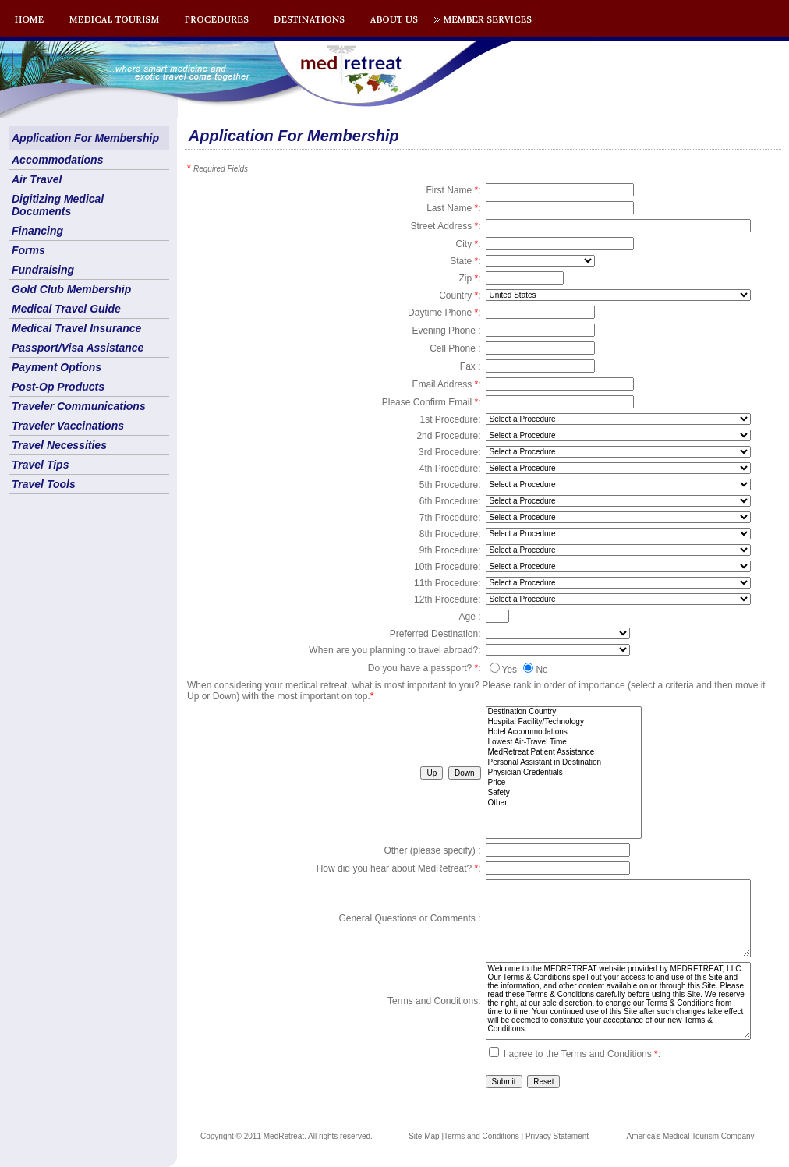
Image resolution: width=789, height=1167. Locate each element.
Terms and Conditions (481, 1136)
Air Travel (37, 179)
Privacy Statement (557, 1136)
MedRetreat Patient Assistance (563, 753)
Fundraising (43, 269)
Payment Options (56, 367)
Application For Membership (85, 138)
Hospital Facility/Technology (563, 722)
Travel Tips (40, 464)
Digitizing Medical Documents (58, 205)
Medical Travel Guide (66, 308)
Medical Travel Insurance (76, 328)
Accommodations (57, 160)
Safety (563, 793)
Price (563, 783)
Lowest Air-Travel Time (563, 742)
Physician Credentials (563, 773)
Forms (28, 250)
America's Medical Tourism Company (691, 1136)
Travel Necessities (59, 445)
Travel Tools (44, 484)
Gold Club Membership (71, 289)
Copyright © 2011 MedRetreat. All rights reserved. (286, 1136)
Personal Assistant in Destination (563, 763)
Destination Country (563, 712)
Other (563, 803)
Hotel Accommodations (563, 732)
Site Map (424, 1136)
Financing (37, 231)
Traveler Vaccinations (68, 425)
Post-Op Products (58, 386)
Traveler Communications (79, 406)
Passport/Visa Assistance (77, 347)
